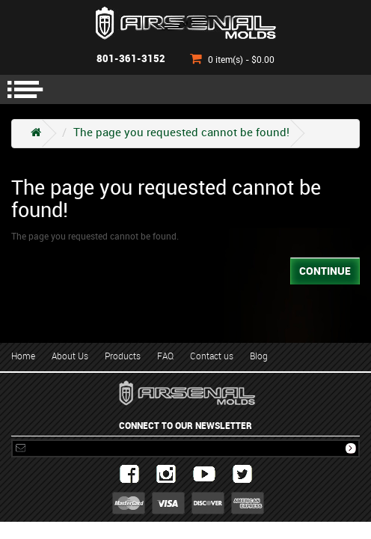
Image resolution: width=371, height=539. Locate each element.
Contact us (211, 357)
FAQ (165, 357)
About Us (70, 357)
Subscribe (351, 448)
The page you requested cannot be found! (181, 133)
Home (23, 357)
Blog (259, 357)
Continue (325, 271)
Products (123, 357)
